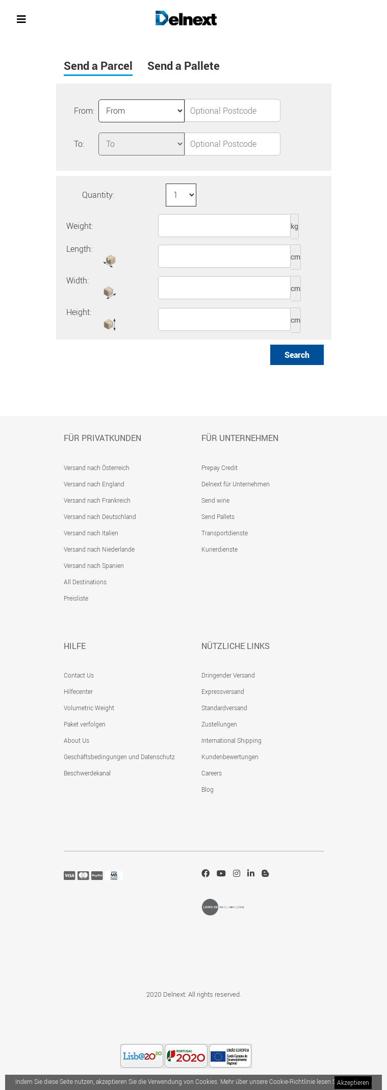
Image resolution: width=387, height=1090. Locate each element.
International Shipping (231, 740)
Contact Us (79, 675)
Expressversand (222, 691)
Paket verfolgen (85, 724)
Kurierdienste (219, 549)
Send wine (215, 500)
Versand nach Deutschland (100, 516)
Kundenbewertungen (230, 756)
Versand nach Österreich (97, 467)
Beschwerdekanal (87, 773)
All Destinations (85, 582)
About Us (76, 740)
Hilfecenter (78, 691)
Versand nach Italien (91, 533)
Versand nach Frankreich (97, 500)
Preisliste (76, 598)
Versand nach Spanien (94, 565)
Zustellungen (219, 724)
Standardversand (224, 708)
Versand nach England (94, 484)
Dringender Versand (228, 675)
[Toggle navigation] (21, 19)
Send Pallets (218, 516)
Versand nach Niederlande (99, 549)
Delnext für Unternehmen (235, 484)
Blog (207, 789)
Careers (211, 773)
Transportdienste (224, 533)
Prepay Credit (219, 467)
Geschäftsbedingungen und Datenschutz (119, 756)
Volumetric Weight (89, 708)
